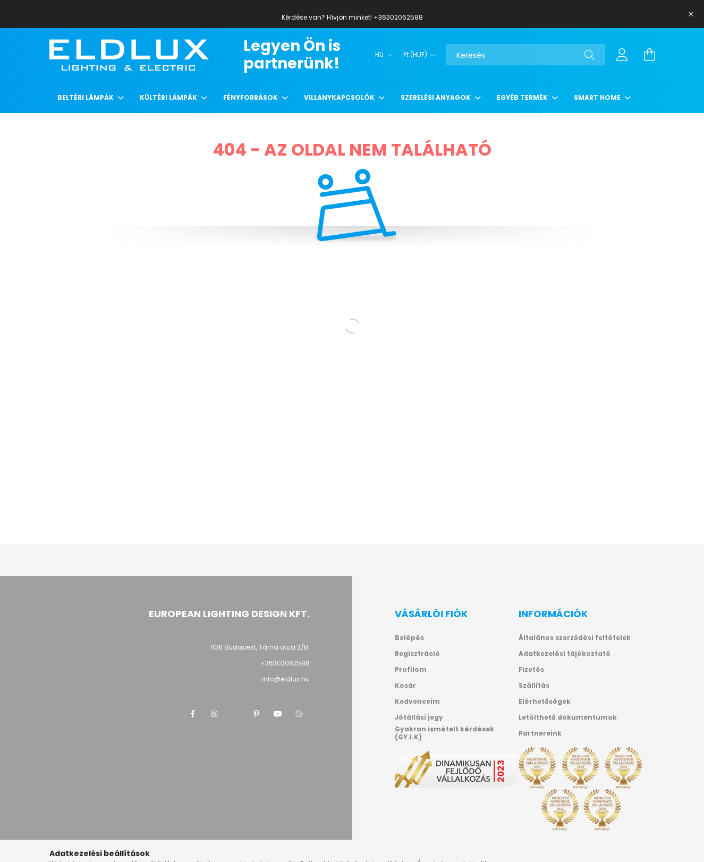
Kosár (405, 685)
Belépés (409, 638)
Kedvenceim (417, 701)
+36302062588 (285, 663)
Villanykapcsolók (340, 97)
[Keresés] (525, 54)
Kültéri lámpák (169, 97)
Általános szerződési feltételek (575, 638)
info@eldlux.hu (286, 679)
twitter (235, 713)
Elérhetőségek (545, 701)
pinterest (256, 713)
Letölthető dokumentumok (568, 717)
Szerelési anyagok (436, 97)
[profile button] (622, 54)
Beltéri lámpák (86, 97)
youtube (278, 713)
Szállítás (534, 685)
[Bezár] (691, 14)
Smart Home (598, 97)
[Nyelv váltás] (381, 54)
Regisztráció (417, 654)
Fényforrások (251, 97)
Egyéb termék (523, 97)
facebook (192, 713)
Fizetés (531, 669)
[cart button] (649, 54)
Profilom (411, 669)
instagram (214, 713)
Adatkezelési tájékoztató (564, 654)
